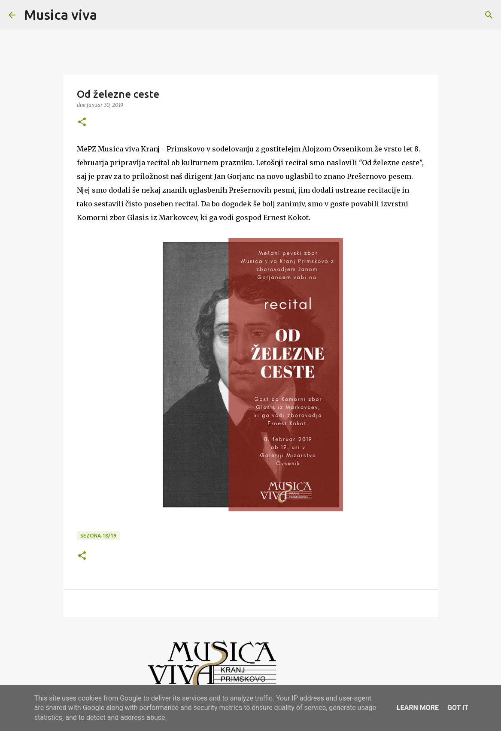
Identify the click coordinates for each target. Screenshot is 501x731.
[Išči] (109, 15)
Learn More (418, 708)
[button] (82, 122)
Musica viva (60, 14)
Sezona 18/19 (98, 535)
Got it (457, 708)
